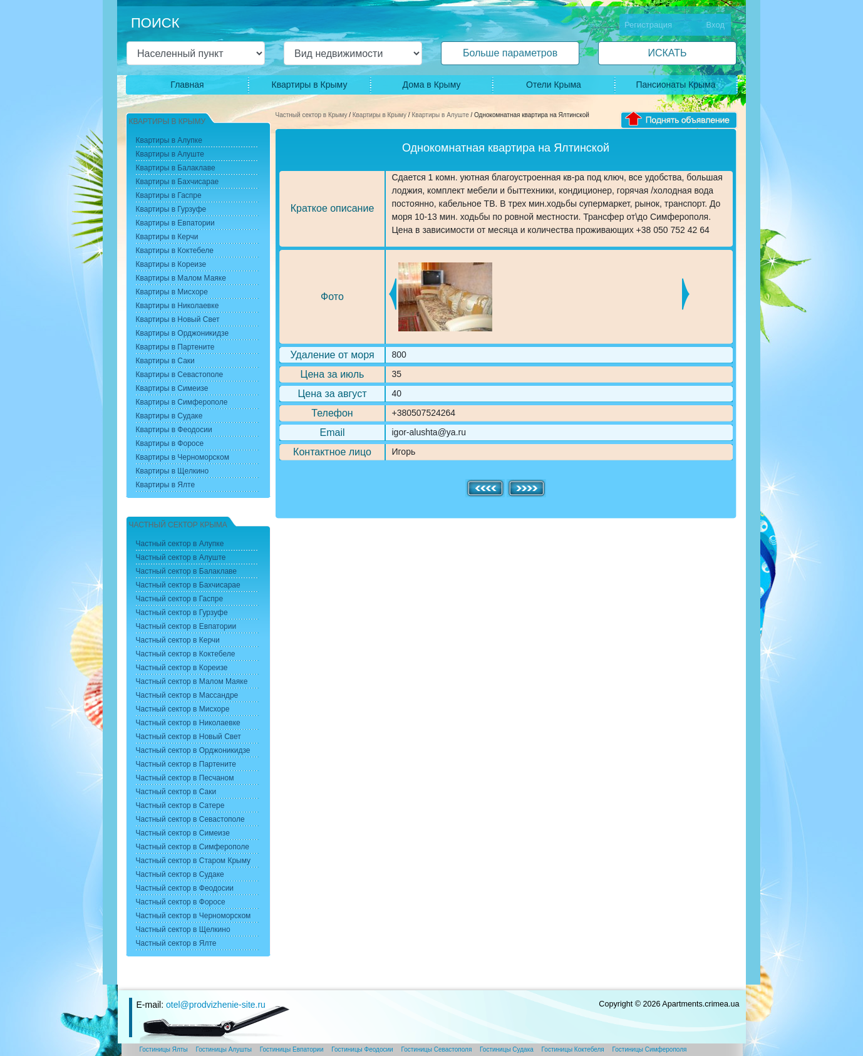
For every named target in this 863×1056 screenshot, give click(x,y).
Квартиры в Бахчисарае (177, 181)
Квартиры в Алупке (169, 140)
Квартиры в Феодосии (174, 429)
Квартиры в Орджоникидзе (182, 333)
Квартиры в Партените (175, 347)
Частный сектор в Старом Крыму (193, 860)
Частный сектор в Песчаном (185, 778)
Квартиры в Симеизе (172, 388)
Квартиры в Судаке (169, 416)
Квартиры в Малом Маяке (181, 278)
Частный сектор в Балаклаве (186, 571)
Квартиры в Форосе (170, 443)
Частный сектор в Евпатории (186, 626)
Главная (187, 85)
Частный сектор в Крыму (312, 114)
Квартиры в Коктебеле (175, 250)
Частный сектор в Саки (176, 791)
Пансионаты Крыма (675, 85)
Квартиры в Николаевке (177, 305)
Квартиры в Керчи (167, 236)
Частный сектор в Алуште (181, 557)
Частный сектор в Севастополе (190, 819)
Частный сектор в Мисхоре (183, 709)
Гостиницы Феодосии (362, 1049)
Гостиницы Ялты (164, 1049)
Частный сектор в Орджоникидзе (193, 750)
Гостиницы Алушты (223, 1049)
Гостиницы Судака (507, 1049)
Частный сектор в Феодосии (185, 888)
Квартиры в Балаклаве (175, 167)
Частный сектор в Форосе (180, 902)
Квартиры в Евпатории (175, 223)
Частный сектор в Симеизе (183, 833)
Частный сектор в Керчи (178, 640)
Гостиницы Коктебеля (573, 1049)
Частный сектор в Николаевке (188, 722)
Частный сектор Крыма (178, 524)
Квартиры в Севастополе (180, 374)
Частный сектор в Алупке (180, 543)
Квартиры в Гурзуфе (171, 209)
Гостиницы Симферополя (649, 1049)
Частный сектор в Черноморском (193, 915)
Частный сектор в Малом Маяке (192, 681)
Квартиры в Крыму (310, 85)
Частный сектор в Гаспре (180, 598)
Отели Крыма (553, 85)
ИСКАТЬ (667, 53)
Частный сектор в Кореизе (182, 667)
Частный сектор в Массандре (187, 695)
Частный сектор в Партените (186, 764)
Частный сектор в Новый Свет (188, 736)
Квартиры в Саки (165, 360)
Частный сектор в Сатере (180, 805)
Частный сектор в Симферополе (192, 846)
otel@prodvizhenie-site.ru (216, 1005)
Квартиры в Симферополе (182, 402)
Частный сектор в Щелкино (183, 929)
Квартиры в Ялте (165, 484)
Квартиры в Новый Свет (178, 319)
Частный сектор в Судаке (180, 874)
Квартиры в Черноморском (182, 457)
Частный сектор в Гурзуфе (182, 612)
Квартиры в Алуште (439, 114)
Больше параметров (510, 53)
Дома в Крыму (432, 85)
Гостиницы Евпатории (292, 1049)
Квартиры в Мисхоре (172, 291)
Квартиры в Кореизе (171, 264)
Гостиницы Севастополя (436, 1049)
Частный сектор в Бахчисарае (188, 585)
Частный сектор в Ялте (176, 943)
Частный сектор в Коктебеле (185, 654)
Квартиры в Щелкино (172, 471)
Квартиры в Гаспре (169, 195)
